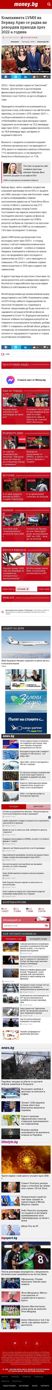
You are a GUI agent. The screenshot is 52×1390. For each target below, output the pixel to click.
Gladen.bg (5, 1381)
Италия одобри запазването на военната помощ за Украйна (35, 1132)
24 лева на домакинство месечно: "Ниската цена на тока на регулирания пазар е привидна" (14, 457)
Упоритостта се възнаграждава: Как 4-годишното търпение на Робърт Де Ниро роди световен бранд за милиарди (34, 960)
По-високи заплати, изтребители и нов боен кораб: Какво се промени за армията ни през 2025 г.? (35, 775)
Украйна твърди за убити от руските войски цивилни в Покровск (22, 1082)
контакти (45, 1386)
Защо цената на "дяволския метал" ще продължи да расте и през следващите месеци (34, 1010)
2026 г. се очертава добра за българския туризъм (32, 794)
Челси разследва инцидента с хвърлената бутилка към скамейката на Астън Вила (25, 1273)
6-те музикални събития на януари (37, 495)
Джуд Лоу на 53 (29, 1226)
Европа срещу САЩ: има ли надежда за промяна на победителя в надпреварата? (13, 573)
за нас (34, 1386)
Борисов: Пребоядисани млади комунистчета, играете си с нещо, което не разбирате (33, 785)
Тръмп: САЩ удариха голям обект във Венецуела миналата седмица (33, 1106)
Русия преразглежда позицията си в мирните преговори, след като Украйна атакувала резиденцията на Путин (34, 744)
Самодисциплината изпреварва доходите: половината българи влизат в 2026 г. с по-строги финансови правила (34, 947)
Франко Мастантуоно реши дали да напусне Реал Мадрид (33, 1309)
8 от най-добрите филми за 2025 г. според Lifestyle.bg (13, 496)
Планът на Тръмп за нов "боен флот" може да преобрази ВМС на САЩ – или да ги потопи (37, 533)
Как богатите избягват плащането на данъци (30, 1020)
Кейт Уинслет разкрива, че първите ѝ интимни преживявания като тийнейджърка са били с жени (35, 1215)
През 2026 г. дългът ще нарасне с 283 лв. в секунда (34, 763)
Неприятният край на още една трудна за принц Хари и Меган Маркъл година (33, 1200)
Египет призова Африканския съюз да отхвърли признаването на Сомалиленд (35, 1120)
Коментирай (44, 589)
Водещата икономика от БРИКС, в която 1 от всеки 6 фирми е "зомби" (37, 456)
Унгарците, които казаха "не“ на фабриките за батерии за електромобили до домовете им (34, 987)
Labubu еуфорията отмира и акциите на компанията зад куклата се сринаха (26, 822)
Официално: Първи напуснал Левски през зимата (33, 1281)
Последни (13, 807)
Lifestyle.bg (26, 1377)
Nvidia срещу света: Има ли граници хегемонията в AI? (37, 570)
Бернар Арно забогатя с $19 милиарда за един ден (13, 413)
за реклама (24, 1386)
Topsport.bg (38, 1377)
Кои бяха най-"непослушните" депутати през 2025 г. (13, 532)
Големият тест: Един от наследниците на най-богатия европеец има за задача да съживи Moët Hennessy (37, 415)
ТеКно (3, 666)
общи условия (9, 1386)
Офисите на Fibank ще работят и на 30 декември (24, 848)
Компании (15, 42)
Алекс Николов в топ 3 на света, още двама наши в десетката (35, 1322)
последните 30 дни (38, 939)
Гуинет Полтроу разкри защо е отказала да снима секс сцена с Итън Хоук (35, 1185)
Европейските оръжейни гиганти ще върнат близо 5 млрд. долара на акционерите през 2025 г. (26, 856)
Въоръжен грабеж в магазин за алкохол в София (33, 1091)
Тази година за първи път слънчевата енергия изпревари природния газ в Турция (24, 892)
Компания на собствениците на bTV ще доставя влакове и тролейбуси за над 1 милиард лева (34, 998)
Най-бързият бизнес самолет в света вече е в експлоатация (25, 662)
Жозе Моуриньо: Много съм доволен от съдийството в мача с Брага (34, 1296)
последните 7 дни (14, 939)
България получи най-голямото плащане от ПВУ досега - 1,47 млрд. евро (34, 753)
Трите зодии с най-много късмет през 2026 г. (25, 1177)
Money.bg (15, 1377)
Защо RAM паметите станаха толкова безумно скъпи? (23, 874)
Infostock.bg (17, 1381)
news (10, 736)
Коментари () (42, 42)
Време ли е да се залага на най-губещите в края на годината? (25, 831)
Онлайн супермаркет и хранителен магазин (30, 1032)
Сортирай (22, 589)
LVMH (8, 354)
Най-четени (38, 807)
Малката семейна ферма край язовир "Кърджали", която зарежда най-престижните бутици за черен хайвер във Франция (33, 974)
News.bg (4, 1377)
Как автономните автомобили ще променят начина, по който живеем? (22, 865)
